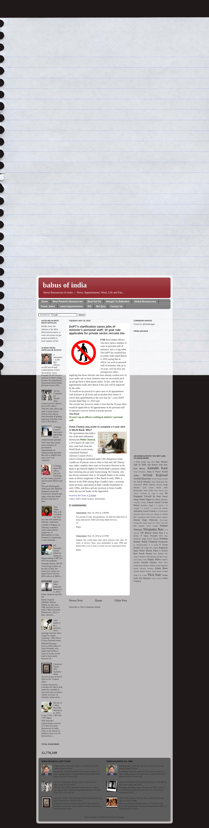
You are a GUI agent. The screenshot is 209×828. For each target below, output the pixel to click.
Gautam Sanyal (153, 502)
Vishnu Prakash (156, 578)
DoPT (78, 499)
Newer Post (76, 600)
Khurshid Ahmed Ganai (142, 514)
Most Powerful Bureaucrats (68, 301)
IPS (89, 306)
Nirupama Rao (153, 529)
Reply (78, 527)
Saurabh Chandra (149, 562)
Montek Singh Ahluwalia (146, 520)
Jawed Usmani (149, 511)
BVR (145, 484)
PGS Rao (163, 536)
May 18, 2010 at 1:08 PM (98, 513)
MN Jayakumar (140, 517)
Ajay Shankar (162, 462)
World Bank (100, 499)
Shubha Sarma (154, 565)
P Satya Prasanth (149, 536)
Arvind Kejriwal (155, 475)
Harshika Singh (147, 505)
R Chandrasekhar (140, 545)
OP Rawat (145, 532)
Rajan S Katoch (160, 550)
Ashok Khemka (144, 482)
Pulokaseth (163, 542)
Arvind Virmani (157, 479)
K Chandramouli (161, 511)
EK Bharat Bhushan (160, 499)
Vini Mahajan (144, 578)
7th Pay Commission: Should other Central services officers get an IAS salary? (75, 783)
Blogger (120, 817)
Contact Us (116, 306)
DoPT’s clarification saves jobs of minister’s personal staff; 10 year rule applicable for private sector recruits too (97, 330)
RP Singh (145, 548)
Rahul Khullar (146, 550)
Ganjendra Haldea (140, 502)
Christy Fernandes (140, 493)
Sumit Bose (161, 568)
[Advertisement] (151, 392)
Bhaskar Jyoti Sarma (144, 487)
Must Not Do (94, 301)
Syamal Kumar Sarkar (142, 571)
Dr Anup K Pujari (155, 493)
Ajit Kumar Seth (155, 465)
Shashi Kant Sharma (141, 565)
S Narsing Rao (150, 557)
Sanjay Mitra (154, 559)
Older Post (121, 600)
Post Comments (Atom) (90, 607)
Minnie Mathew (162, 517)
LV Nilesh (164, 514)
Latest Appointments (71, 306)
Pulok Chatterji (149, 541)
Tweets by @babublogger (144, 324)
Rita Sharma (158, 553)
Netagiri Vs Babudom (117, 301)
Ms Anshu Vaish (158, 523)
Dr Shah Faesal (160, 496)
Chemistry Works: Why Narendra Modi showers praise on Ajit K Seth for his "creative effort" (77, 799)
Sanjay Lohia (142, 559)
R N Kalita (153, 545)
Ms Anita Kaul (145, 523)
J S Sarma (154, 508)
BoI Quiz (101, 306)
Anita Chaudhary (140, 472)
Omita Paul (158, 533)
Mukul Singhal (152, 526)
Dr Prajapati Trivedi (151, 495)
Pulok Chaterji (88, 499)
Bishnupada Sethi (140, 490)
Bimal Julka (162, 487)
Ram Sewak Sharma (143, 553)
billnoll (103, 817)
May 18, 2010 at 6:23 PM (98, 536)
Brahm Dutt (153, 490)
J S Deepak (144, 508)
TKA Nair (154, 575)
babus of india (65, 285)
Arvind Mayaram (142, 478)
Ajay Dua (151, 462)
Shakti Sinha (163, 562)
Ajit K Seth (140, 464)
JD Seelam (163, 508)
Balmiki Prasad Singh (158, 485)
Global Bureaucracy (145, 301)
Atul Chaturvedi (158, 482)
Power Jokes (48, 306)
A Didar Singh (140, 462)
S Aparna (141, 557)
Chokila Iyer (163, 490)
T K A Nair (142, 575)
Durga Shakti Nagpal (143, 499)
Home (44, 301)
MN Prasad (151, 517)
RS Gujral (154, 548)
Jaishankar (138, 511)
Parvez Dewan (153, 539)
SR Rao (160, 557)
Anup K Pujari (154, 471)
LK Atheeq (155, 514)
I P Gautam (158, 505)
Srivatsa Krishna (146, 568)
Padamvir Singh (140, 539)
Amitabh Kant (157, 468)
